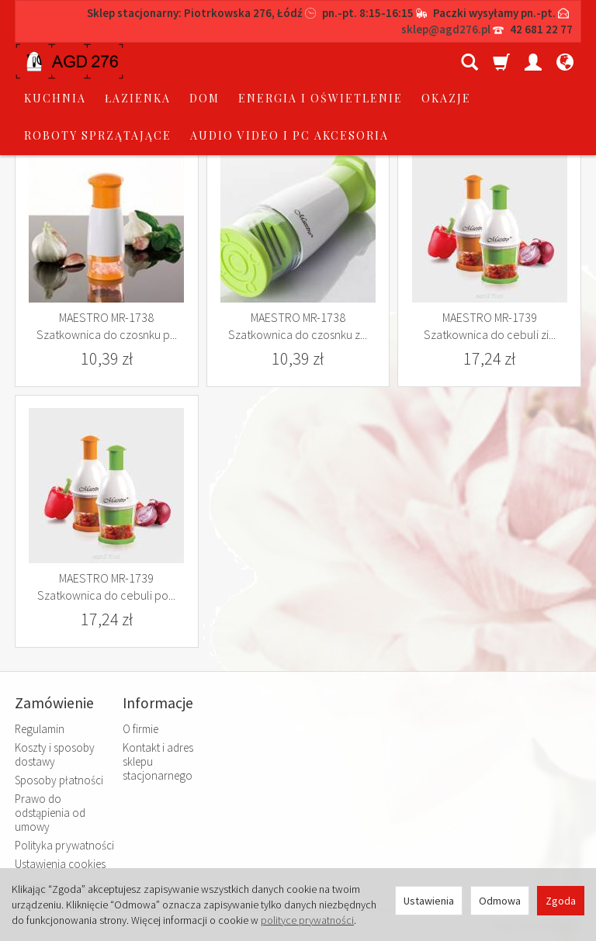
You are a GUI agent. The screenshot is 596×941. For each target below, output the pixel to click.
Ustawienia (429, 901)
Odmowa (500, 901)
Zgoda (561, 901)
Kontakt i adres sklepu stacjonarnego (158, 761)
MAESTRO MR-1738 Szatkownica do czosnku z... (297, 326)
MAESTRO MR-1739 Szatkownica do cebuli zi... (490, 326)
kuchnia (172, 61)
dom (322, 61)
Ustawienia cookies (60, 863)
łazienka (255, 61)
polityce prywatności (307, 920)
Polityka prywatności (64, 845)
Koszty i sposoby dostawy (55, 754)
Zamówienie (54, 703)
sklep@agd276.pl (445, 29)
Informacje (158, 703)
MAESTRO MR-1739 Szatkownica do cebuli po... (106, 586)
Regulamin (39, 728)
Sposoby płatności (59, 780)
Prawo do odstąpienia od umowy (50, 812)
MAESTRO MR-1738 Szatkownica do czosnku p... (106, 326)
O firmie (140, 728)
